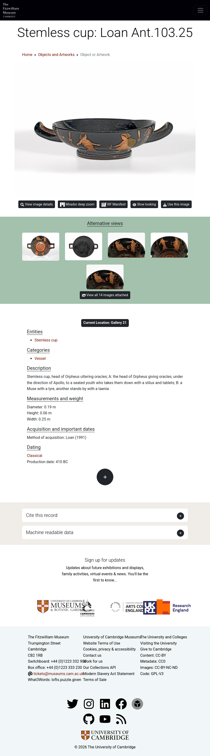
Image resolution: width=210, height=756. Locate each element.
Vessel (40, 358)
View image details (36, 204)
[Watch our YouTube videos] (105, 718)
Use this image (176, 204)
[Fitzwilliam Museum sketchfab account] (137, 703)
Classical (34, 455)
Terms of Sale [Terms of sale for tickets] (94, 679)
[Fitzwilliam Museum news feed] (121, 718)
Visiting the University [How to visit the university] (158, 643)
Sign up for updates (105, 560)
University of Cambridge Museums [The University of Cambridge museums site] (112, 637)
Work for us (93, 661)
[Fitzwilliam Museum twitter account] (73, 703)
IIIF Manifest (113, 204)
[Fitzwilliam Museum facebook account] (105, 703)
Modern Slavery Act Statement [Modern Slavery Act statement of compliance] (109, 673)
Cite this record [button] (41, 515)
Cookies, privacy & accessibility (109, 649)
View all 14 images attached (105, 295)
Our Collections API (99, 667)
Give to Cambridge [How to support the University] (155, 649)
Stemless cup (46, 340)
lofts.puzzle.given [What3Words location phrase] (66, 679)
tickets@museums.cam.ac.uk (59, 673)
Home (27, 54)
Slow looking (144, 204)
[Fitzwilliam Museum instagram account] (89, 703)
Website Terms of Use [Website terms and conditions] (101, 643)
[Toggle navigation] (200, 10)
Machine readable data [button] (49, 532)
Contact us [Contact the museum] (92, 655)
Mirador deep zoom (77, 204)
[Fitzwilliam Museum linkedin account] (122, 703)
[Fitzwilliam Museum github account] (89, 718)
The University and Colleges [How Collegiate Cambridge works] (163, 637)
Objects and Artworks (56, 54)
